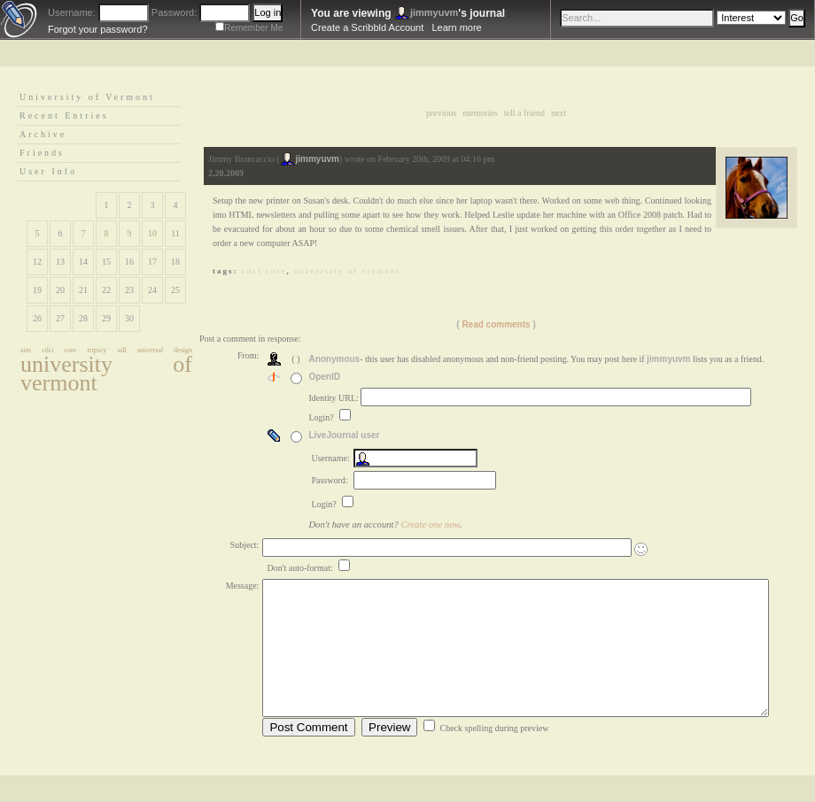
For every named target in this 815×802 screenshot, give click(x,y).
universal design (164, 350)
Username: (72, 12)
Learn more (456, 27)
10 (152, 233)
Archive (42, 134)
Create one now (430, 524)
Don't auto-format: (301, 568)
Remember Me (253, 28)
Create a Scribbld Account (367, 27)
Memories (479, 113)
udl (122, 350)
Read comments (496, 324)
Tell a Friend (524, 113)
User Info (48, 171)
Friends (42, 153)
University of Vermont (87, 97)
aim (25, 350)
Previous (441, 113)
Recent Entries (64, 115)
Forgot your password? (98, 29)
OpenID (324, 377)
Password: (174, 12)
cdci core (59, 350)
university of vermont (106, 373)
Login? (322, 417)
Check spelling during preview (493, 755)
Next (558, 113)
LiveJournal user (343, 435)
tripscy (96, 350)
